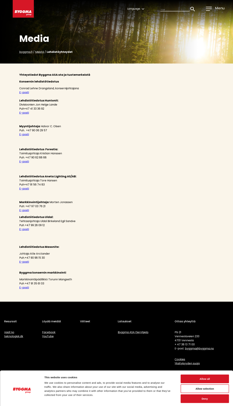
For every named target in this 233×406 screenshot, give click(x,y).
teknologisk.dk (13, 336)
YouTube (48, 336)
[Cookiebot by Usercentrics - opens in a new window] (22, 399)
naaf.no (9, 332)
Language (135, 9)
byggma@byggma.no (199, 348)
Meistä (39, 52)
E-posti (24, 92)
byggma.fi (25, 52)
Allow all (205, 364)
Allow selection (204, 374)
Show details (177, 399)
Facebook (49, 332)
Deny (205, 384)
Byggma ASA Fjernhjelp (133, 332)
